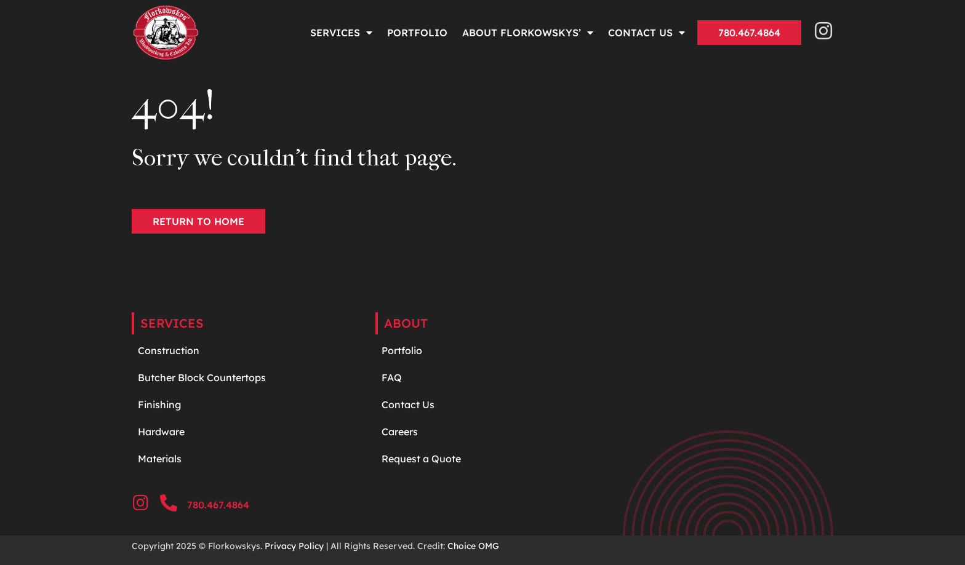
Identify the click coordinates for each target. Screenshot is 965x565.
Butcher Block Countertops (202, 377)
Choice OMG (473, 545)
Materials (160, 458)
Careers (400, 431)
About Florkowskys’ (527, 33)
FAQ (392, 377)
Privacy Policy (294, 545)
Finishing (159, 404)
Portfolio (417, 32)
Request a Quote (421, 458)
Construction (168, 350)
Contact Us (646, 33)
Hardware (162, 431)
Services (341, 33)
